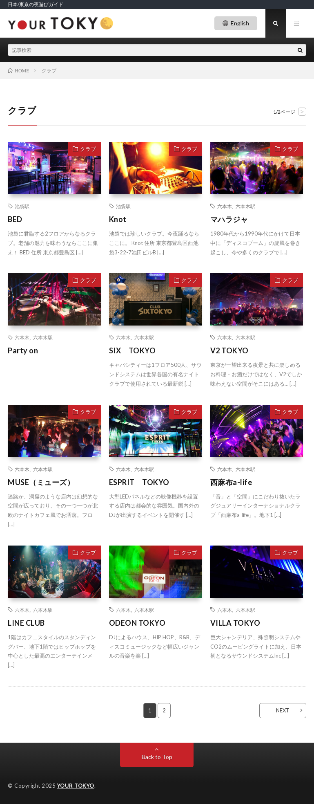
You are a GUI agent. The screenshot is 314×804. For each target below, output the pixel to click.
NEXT (283, 710)
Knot (118, 219)
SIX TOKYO (132, 350)
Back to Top (157, 756)
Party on (23, 350)
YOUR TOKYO (75, 785)
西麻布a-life (231, 482)
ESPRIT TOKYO (139, 482)
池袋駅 (22, 206)
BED (15, 219)
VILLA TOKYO (235, 622)
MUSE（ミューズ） (41, 482)
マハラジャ (229, 219)
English (240, 23)
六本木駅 (245, 206)
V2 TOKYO (229, 350)
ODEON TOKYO (137, 622)
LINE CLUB (26, 622)
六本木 (224, 206)
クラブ (88, 149)
